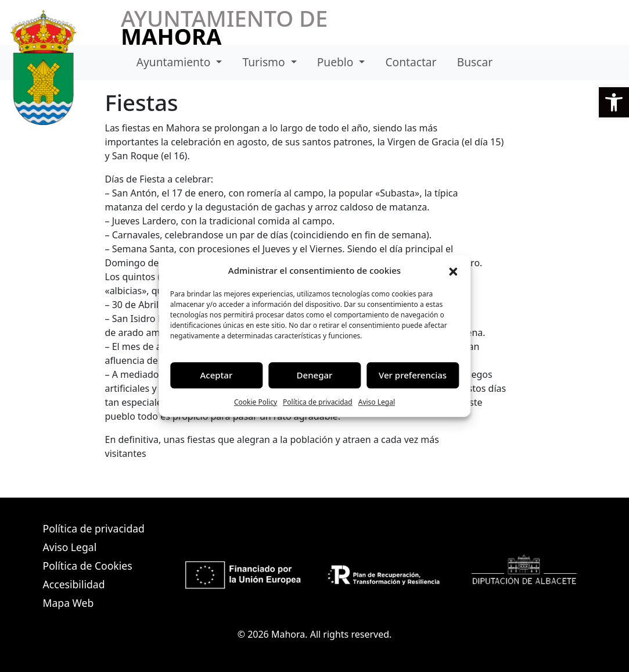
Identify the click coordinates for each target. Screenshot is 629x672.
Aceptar (216, 375)
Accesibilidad (74, 584)
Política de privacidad (318, 402)
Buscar (475, 62)
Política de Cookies (87, 566)
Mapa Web (68, 603)
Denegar (315, 375)
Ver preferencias (413, 375)
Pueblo (337, 62)
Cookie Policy (255, 402)
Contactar (410, 62)
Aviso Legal (376, 402)
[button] (614, 102)
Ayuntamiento (175, 62)
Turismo (264, 62)
